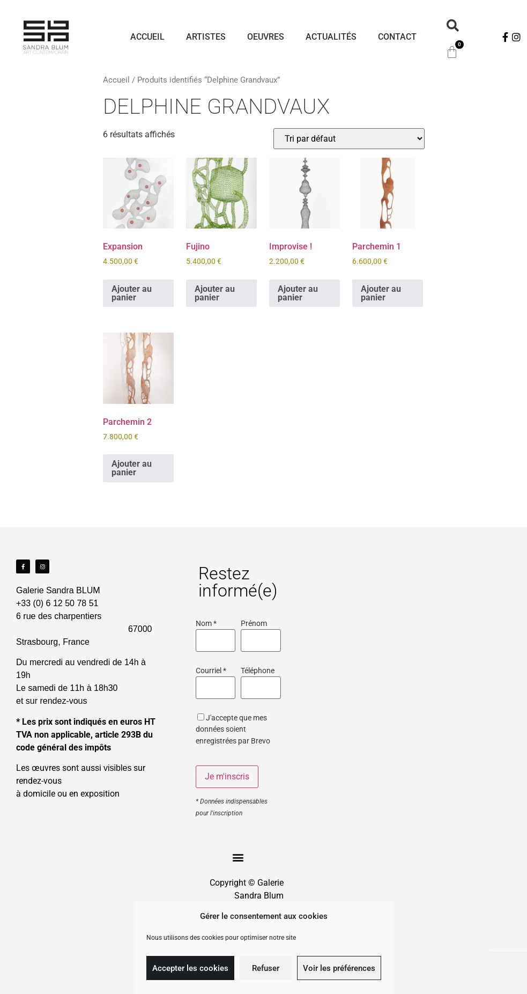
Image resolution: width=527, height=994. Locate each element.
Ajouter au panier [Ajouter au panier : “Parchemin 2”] (132, 468)
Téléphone (257, 671)
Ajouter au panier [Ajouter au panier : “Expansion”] (132, 293)
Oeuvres (265, 37)
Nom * (206, 624)
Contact (397, 37)
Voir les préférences (339, 968)
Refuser (265, 968)
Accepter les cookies (190, 968)
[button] (452, 26)
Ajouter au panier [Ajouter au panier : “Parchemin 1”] (381, 293)
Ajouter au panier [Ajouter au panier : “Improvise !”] (298, 293)
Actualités (331, 37)
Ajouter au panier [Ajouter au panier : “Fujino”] (215, 293)
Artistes (206, 37)
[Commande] (349, 138)
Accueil (147, 37)
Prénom (254, 624)
